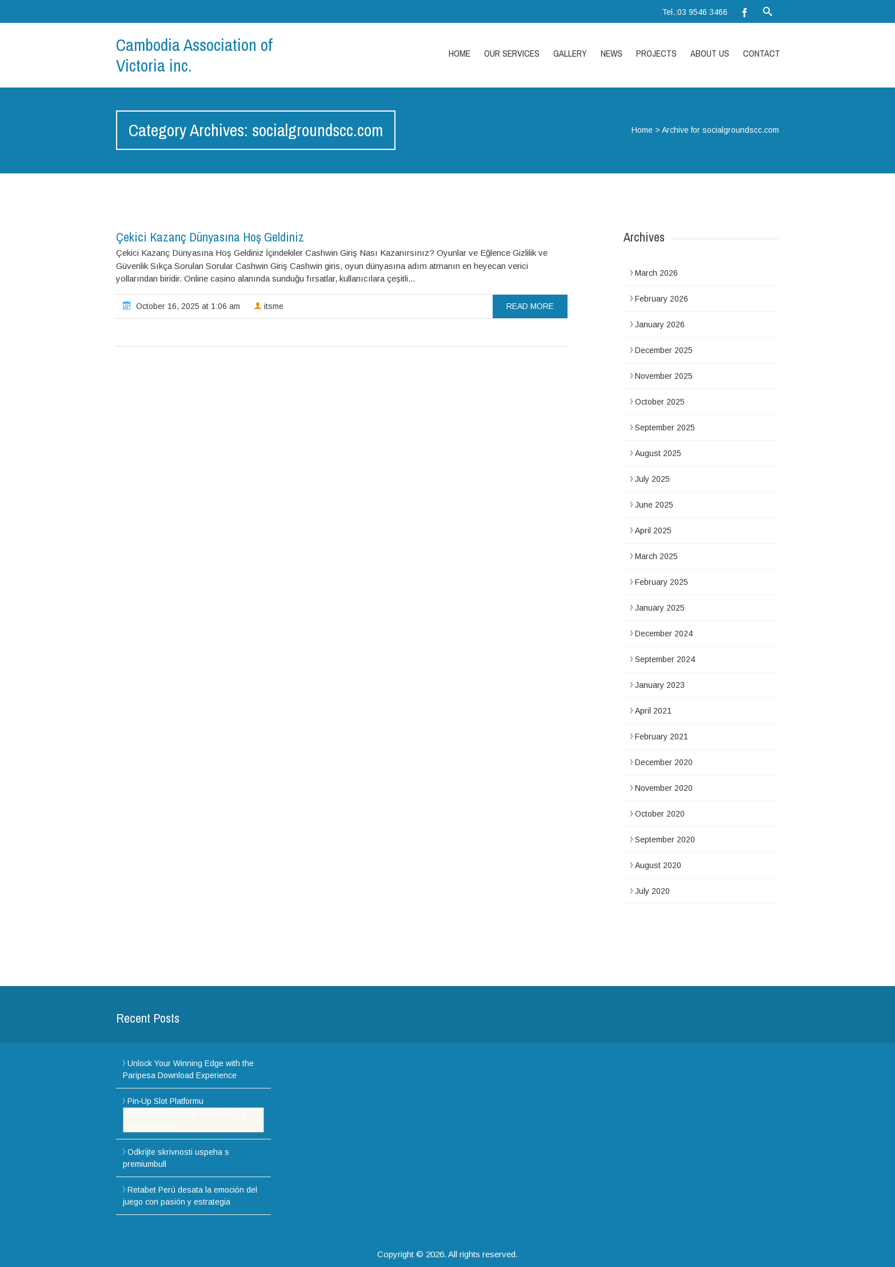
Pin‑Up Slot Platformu (165, 1101)
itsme (268, 306)
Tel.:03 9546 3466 (695, 12)
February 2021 (661, 736)
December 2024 (664, 633)
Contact (761, 53)
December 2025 (664, 350)
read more (530, 306)
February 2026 (661, 298)
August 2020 (658, 865)
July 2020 (652, 891)
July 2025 (652, 479)
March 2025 (656, 556)
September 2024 (665, 659)
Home (459, 53)
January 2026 (660, 324)
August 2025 (658, 453)
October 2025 (660, 401)
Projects (656, 53)
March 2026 (656, 273)
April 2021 (653, 710)
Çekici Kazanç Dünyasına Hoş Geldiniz (210, 237)
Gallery (570, 53)
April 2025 (653, 530)
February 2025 (661, 582)
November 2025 (664, 376)
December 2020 (664, 762)
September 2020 (665, 839)
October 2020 (660, 813)
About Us (709, 53)
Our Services (512, 53)
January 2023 (660, 685)
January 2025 (660, 607)
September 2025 (665, 427)
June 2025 (654, 504)
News (611, 53)
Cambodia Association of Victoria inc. (194, 55)
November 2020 (664, 788)
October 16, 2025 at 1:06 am (181, 305)
